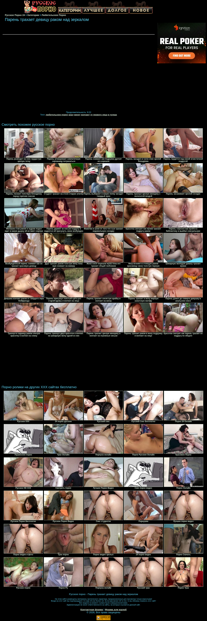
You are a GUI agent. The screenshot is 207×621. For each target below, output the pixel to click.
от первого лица (98, 114)
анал (71, 114)
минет (77, 114)
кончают (85, 114)
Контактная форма (91, 609)
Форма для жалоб (116, 609)
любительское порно (57, 114)
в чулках (112, 114)
